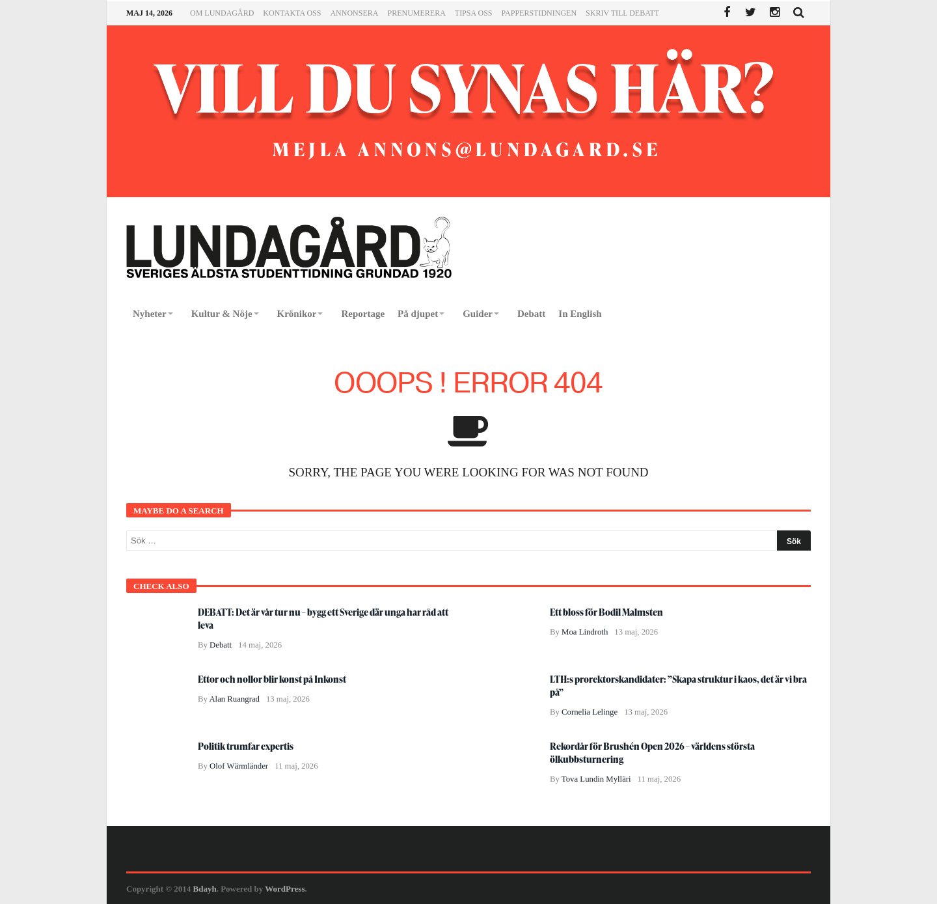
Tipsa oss (474, 13)
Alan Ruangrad (234, 699)
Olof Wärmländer (239, 766)
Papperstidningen (539, 13)
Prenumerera (416, 13)
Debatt (221, 645)
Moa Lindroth (585, 632)
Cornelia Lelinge (590, 712)
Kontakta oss (292, 13)
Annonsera (354, 13)
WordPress (285, 889)
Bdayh (205, 889)
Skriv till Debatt (622, 13)
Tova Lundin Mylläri (596, 779)
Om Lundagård (222, 13)
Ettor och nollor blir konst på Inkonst (272, 679)
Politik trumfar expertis (245, 746)
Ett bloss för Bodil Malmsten (606, 612)
